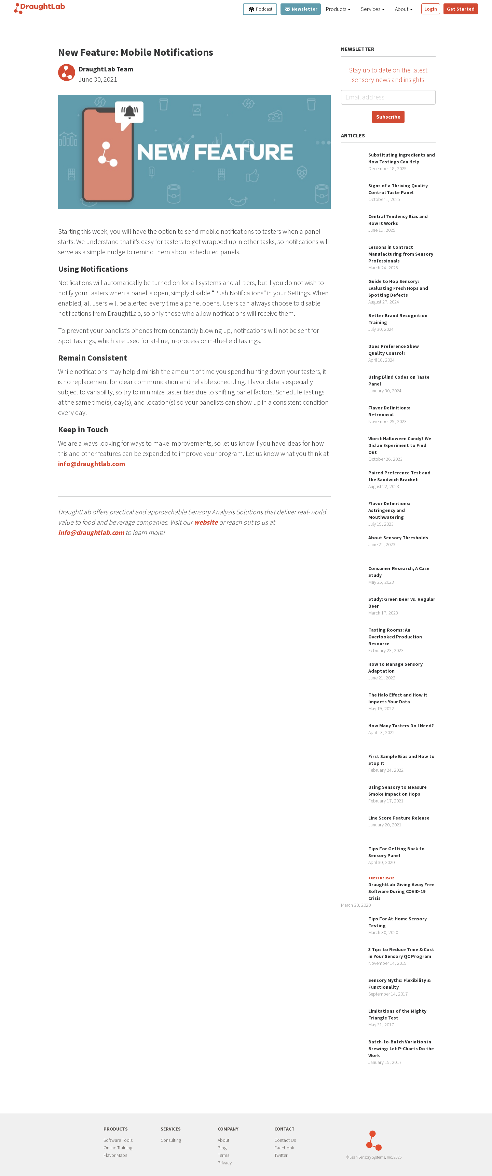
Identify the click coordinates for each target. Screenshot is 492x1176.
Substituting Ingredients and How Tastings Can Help (401, 158)
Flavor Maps (115, 1155)
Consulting (171, 1140)
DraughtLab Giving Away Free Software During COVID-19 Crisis (401, 891)
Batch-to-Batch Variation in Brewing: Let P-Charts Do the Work (401, 1048)
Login (430, 9)
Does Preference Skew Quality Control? (393, 349)
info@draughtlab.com (91, 463)
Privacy (225, 1163)
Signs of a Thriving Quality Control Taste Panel (398, 189)
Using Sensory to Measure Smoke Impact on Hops (397, 790)
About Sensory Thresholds (398, 538)
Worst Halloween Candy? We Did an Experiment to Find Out (399, 445)
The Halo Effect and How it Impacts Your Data (397, 698)
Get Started (461, 9)
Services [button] (373, 8)
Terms (223, 1155)
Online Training (118, 1148)
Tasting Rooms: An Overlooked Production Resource (395, 637)
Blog (222, 1148)
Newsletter (300, 9)
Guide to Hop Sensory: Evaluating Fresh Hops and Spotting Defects (398, 288)
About (223, 1140)
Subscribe (388, 116)
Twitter (280, 1155)
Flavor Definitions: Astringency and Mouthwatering (389, 510)
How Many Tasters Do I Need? (401, 725)
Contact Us (285, 1140)
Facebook (284, 1148)
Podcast (260, 9)
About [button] (404, 8)
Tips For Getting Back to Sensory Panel (396, 852)
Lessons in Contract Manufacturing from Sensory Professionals (400, 254)
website (206, 522)
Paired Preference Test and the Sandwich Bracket (399, 476)
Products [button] (338, 8)
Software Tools (118, 1140)
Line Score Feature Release (398, 818)
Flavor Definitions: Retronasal (389, 411)
